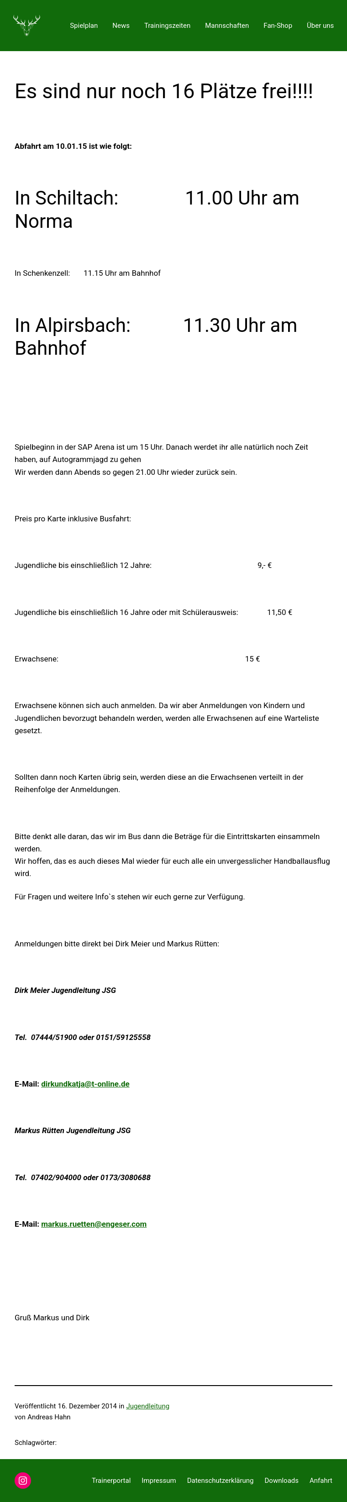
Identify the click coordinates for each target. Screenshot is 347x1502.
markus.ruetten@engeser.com (94, 1224)
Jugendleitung (147, 1406)
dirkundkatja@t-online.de (85, 1083)
